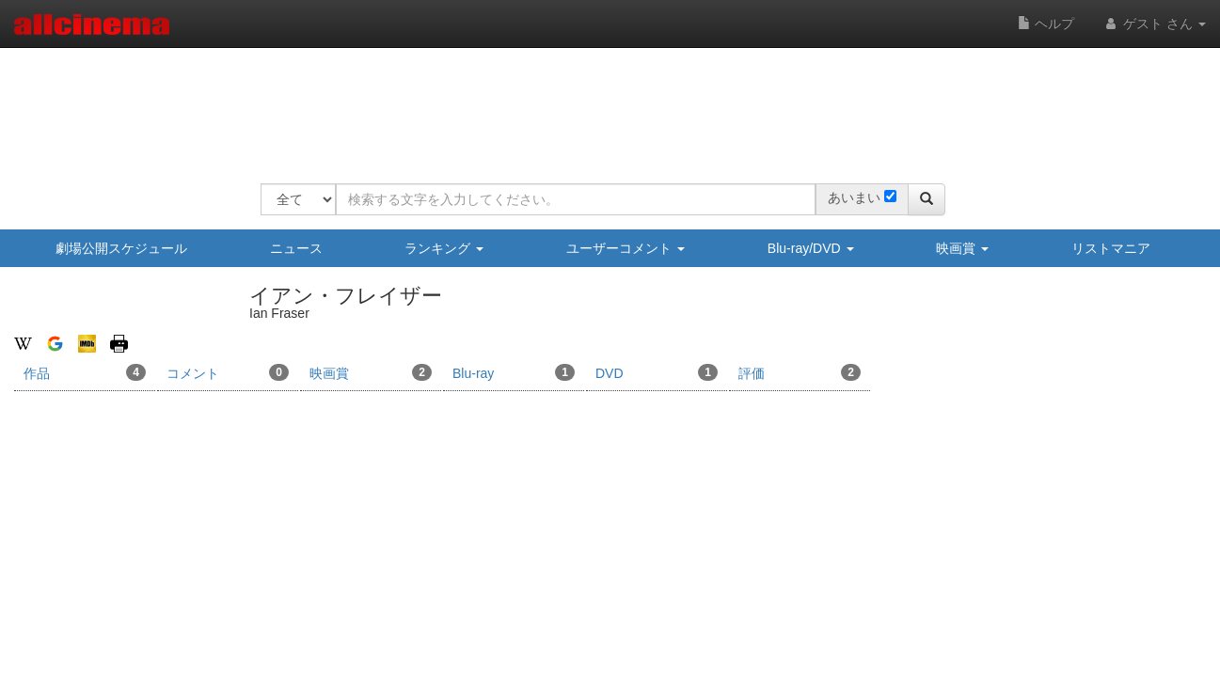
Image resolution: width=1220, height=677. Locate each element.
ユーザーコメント (625, 248)
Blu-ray (513, 372)
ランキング (443, 248)
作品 (85, 372)
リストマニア (1110, 248)
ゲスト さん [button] (1154, 23)
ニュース (296, 248)
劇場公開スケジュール (121, 248)
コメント (227, 372)
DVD (656, 372)
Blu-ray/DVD (811, 248)
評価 (799, 372)
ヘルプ (1046, 23)
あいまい (854, 197)
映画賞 (962, 248)
